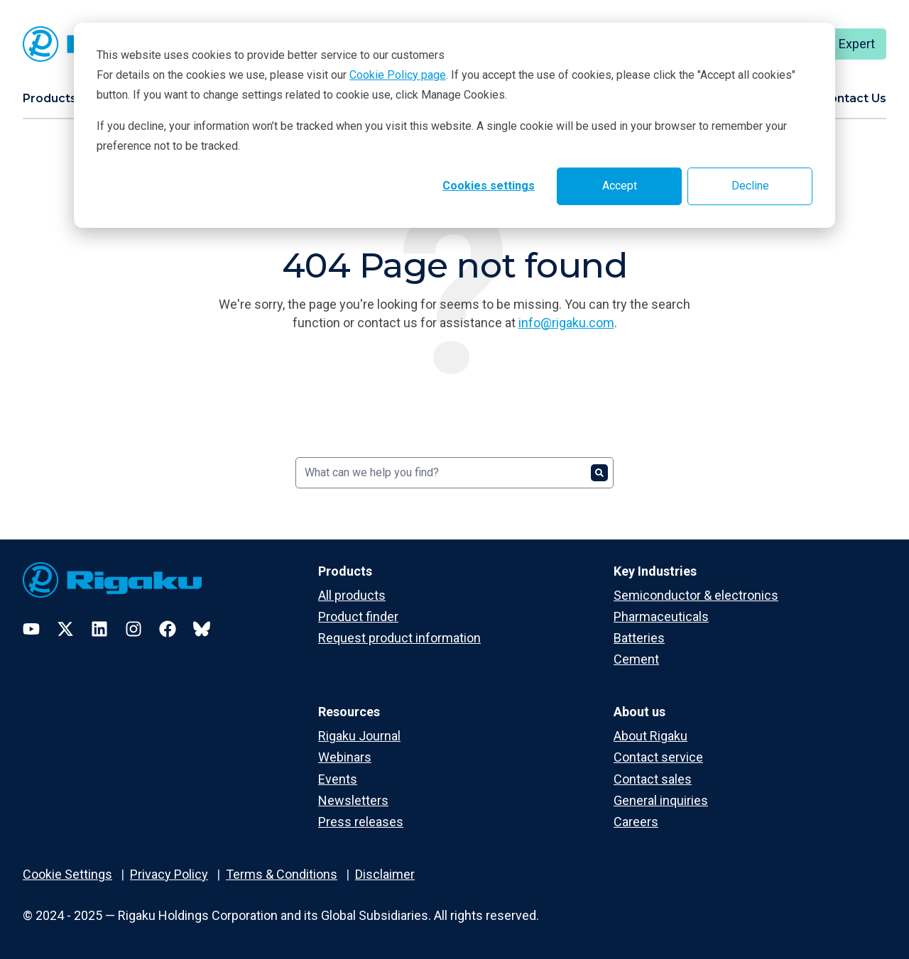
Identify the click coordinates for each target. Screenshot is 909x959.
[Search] (454, 472)
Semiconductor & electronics (696, 595)
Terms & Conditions (281, 874)
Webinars (344, 757)
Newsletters (353, 800)
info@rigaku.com (566, 322)
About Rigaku (650, 735)
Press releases (360, 821)
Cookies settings (488, 185)
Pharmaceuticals (661, 616)
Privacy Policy (169, 874)
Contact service (658, 757)
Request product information (399, 637)
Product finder (358, 616)
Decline (750, 185)
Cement (636, 659)
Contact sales (653, 779)
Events (337, 779)
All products (352, 595)
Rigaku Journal (359, 735)
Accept (619, 185)
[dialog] (454, 125)
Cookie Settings (67, 874)
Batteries (639, 637)
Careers (636, 821)
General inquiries (661, 800)
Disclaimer (385, 874)
